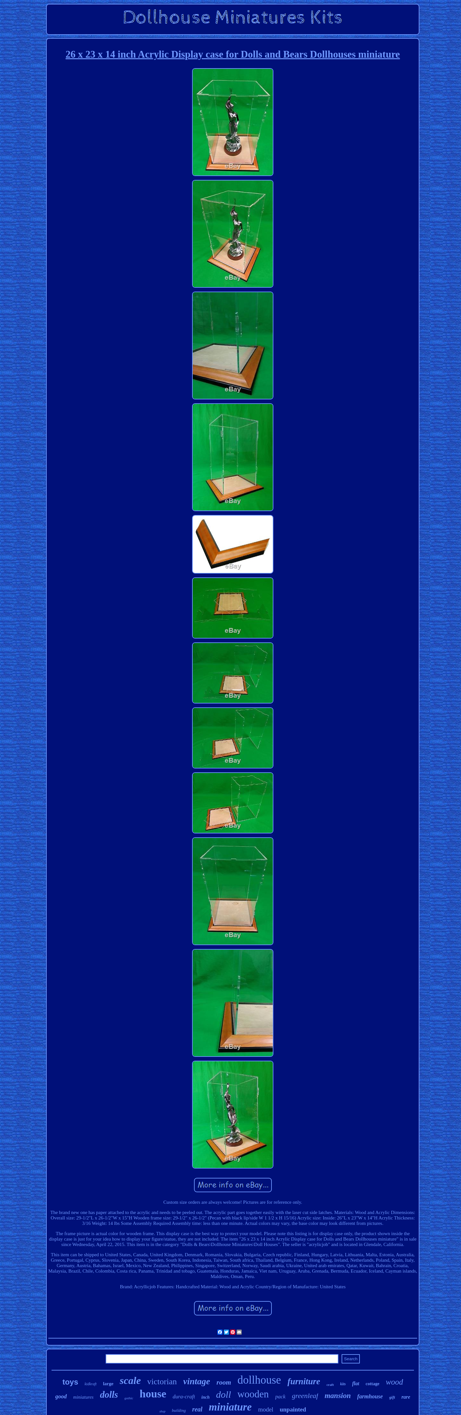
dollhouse (259, 1380)
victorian (162, 1381)
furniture (303, 1381)
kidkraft (90, 1384)
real (197, 1409)
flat (355, 1383)
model (265, 1409)
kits (343, 1384)
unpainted (293, 1409)
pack (280, 1397)
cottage (372, 1383)
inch (205, 1397)
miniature (230, 1407)
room (223, 1382)
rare (405, 1397)
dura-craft (184, 1397)
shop (162, 1411)
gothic (129, 1398)
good (61, 1396)
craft (330, 1385)
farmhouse (370, 1396)
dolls (109, 1394)
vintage (196, 1381)
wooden (253, 1394)
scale (130, 1380)
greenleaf (305, 1396)
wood (394, 1382)
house (153, 1394)
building (179, 1410)
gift (392, 1397)
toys (70, 1382)
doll (223, 1394)
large (108, 1383)
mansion (338, 1396)
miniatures (83, 1397)
